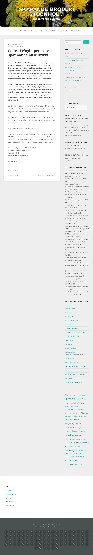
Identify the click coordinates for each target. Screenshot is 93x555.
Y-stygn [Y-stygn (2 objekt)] (82, 456)
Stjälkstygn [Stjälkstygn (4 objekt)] (70, 449)
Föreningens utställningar (72, 335)
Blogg (34, 30)
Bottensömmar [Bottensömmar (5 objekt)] (77, 401)
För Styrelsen (69, 324)
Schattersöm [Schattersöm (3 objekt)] (70, 446)
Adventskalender (70, 308)
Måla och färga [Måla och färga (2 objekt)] (70, 438)
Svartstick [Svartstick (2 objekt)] (79, 450)
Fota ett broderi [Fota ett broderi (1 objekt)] (68, 412)
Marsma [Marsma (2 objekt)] (82, 430)
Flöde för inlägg (11, 494)
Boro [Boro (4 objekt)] (67, 401)
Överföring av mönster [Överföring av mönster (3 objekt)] (74, 464)
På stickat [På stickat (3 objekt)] (77, 442)
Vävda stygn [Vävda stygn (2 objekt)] (75, 456)
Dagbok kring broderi (71, 320)
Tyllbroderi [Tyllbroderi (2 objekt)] (77, 453)
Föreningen (24, 30)
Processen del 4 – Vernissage (74, 60)
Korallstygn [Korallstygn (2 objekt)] (68, 426)
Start (15, 30)
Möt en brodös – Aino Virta (73, 53)
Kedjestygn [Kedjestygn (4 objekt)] (70, 422)
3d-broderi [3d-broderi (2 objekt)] (68, 393)
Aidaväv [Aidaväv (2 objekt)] (75, 393)
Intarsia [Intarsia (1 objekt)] (76, 415)
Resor (16, 170)
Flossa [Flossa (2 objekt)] (80, 408)
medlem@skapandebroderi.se (74, 135)
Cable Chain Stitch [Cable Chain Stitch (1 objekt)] (74, 405)
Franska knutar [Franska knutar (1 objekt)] (76, 412)
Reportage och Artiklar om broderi (75, 365)
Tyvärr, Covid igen (14, 175)
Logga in (8, 490)
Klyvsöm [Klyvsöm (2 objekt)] (79, 422)
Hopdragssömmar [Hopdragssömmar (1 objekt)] (69, 415)
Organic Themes (47, 526)
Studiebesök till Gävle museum (46, 175)
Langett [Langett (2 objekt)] (67, 430)
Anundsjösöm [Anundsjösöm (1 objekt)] (82, 393)
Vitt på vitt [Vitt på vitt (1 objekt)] (67, 456)
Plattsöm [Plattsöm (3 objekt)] (68, 442)
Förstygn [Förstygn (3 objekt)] (84, 412)
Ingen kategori (69, 339)
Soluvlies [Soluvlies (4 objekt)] (80, 445)
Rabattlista (55, 30)
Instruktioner (68, 343)
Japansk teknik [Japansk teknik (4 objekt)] (72, 418)
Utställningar (43, 30)
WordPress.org (10, 504)
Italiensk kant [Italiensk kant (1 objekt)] (82, 415)
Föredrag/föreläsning (71, 328)
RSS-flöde (55, 526)
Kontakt (65, 30)
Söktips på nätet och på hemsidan (75, 373)
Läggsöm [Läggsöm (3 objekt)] (74, 430)
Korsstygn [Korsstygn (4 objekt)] (78, 426)
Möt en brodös (69, 357)
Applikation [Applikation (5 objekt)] (70, 397)
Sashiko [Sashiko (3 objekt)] (85, 442)
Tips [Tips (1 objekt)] (85, 450)
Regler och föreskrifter (72, 361)
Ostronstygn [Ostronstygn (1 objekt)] (79, 438)
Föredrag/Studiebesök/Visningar (75, 331)
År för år (67, 312)
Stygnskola (75, 30)
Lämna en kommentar (15, 44)
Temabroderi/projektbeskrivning (74, 381)
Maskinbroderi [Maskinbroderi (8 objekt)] (73, 434)
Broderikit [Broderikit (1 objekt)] (67, 405)
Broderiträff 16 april (71, 87)
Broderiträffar (69, 316)
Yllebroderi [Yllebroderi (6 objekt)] (71, 459)
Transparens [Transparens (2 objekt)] (69, 453)
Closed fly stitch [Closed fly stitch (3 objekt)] (71, 408)
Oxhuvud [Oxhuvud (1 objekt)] (85, 438)
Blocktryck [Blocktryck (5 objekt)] (82, 397)
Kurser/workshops (71, 347)
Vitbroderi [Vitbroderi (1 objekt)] (84, 453)
